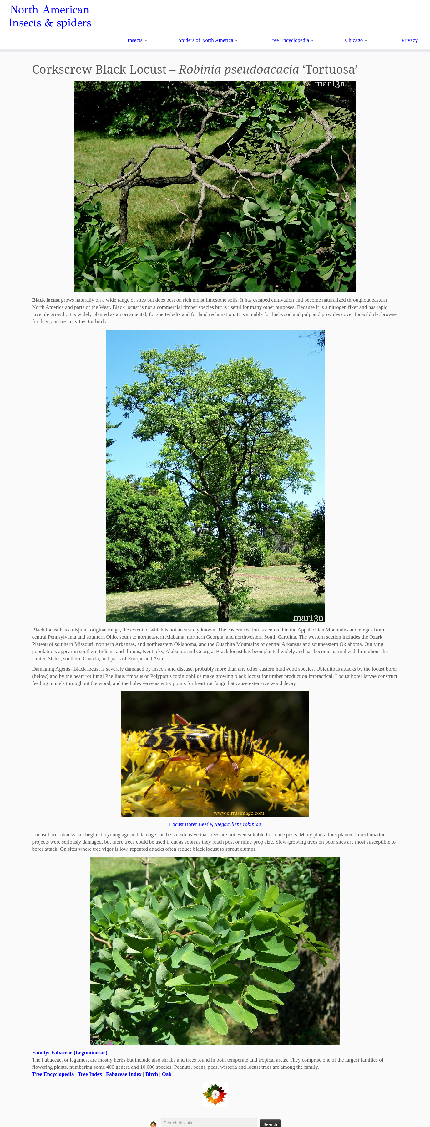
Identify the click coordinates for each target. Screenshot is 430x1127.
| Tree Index (88, 1074)
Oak (166, 1074)
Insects (137, 40)
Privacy (410, 40)
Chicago (356, 40)
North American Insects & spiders (49, 16)
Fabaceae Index (124, 1074)
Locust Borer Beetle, (215, 824)
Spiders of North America (208, 40)
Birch (151, 1074)
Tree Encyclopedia (291, 40)
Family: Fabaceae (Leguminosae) (70, 1053)
